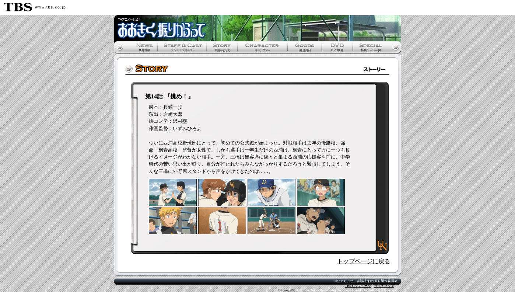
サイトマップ (384, 286)
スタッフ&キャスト (182, 47)
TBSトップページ (358, 286)
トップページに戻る (363, 261)
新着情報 (143, 47)
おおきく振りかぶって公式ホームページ (257, 28)
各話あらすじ (221, 47)
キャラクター (262, 47)
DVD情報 (337, 47)
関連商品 (304, 47)
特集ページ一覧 (369, 47)
